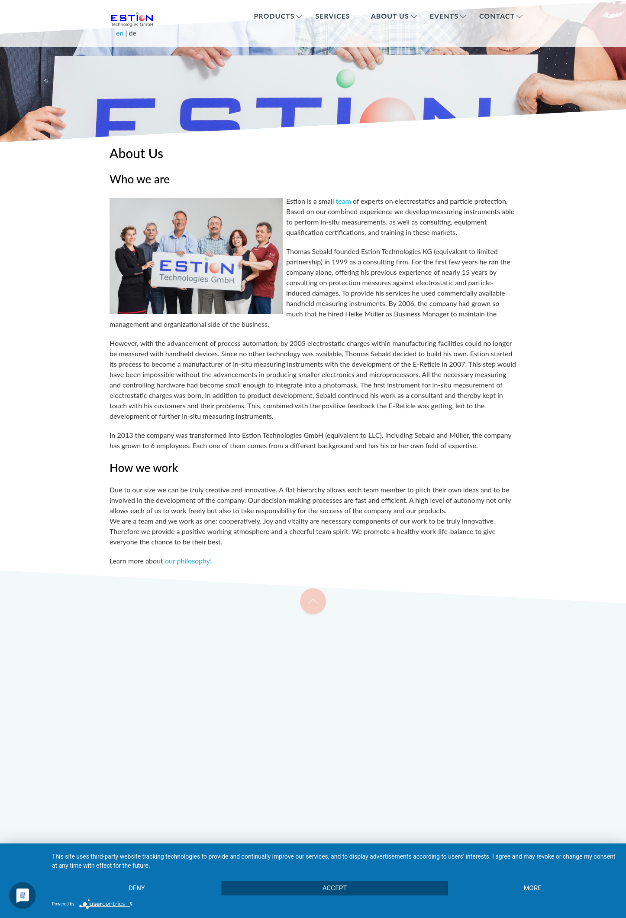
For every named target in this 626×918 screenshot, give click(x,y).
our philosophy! (188, 561)
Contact (497, 16)
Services (332, 16)
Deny (137, 888)
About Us (390, 16)
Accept (335, 888)
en (120, 33)
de (132, 33)
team (343, 201)
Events (444, 16)
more (532, 888)
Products (274, 16)
